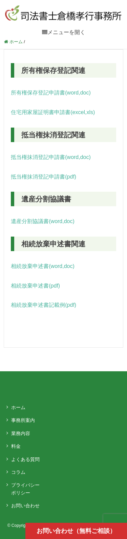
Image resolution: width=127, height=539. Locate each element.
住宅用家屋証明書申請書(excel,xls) (53, 112)
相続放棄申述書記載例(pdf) (43, 305)
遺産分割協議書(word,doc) (43, 221)
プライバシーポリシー (25, 488)
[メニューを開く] (63, 32)
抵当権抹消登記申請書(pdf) (43, 177)
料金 (16, 446)
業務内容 (20, 433)
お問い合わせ (25, 505)
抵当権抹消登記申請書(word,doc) (51, 157)
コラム (18, 472)
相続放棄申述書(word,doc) (43, 266)
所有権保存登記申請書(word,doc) (51, 93)
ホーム (18, 407)
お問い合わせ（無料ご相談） (76, 531)
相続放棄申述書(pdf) (35, 286)
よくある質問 (25, 459)
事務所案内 (23, 420)
